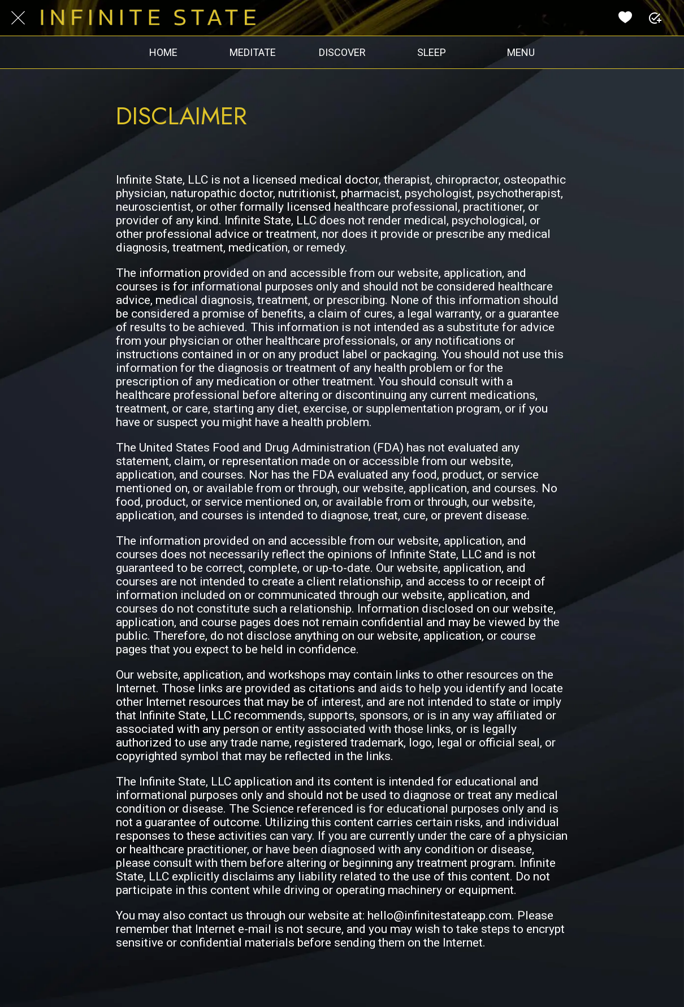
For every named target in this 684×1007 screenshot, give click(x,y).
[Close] (18, 18)
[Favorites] (625, 18)
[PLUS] (654, 18)
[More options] (520, 52)
